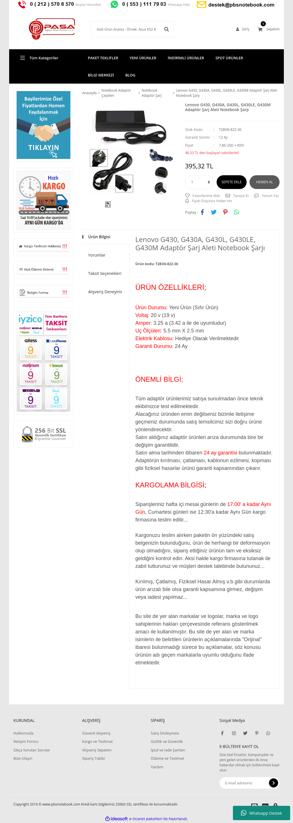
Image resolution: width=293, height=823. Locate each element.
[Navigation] (43, 57)
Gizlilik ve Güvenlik (167, 741)
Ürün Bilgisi (99, 236)
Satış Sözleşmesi (165, 733)
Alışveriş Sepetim (97, 750)
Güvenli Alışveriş (96, 733)
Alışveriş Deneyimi (105, 291)
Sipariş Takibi (93, 758)
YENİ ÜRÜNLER (143, 57)
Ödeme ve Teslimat (167, 758)
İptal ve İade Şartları (168, 750)
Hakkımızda (23, 733)
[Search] (123, 29)
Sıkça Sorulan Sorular (31, 750)
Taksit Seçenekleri (104, 273)
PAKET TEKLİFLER (103, 57)
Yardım (157, 766)
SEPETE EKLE (231, 182)
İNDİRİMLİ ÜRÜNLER (186, 57)
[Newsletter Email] (249, 783)
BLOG (130, 75)
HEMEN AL (264, 182)
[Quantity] (199, 182)
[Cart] (269, 29)
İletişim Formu (25, 741)
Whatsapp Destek (261, 813)
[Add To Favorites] (202, 195)
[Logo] (43, 29)
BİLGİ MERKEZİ (101, 75)
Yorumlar (97, 255)
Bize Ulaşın (22, 758)
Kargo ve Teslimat (97, 741)
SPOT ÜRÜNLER (229, 57)
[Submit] (273, 782)
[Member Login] (242, 29)
